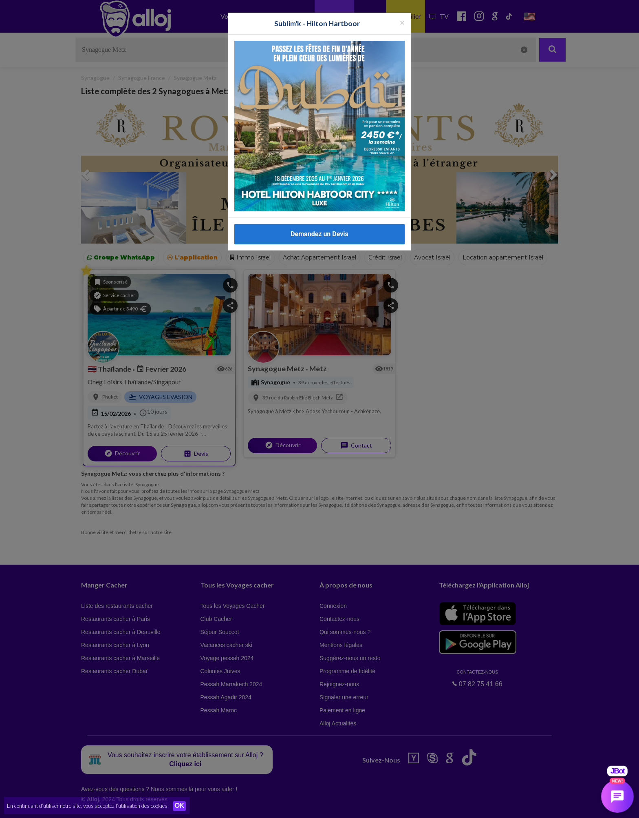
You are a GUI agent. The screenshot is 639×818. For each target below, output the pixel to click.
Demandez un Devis (319, 227)
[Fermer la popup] (402, 15)
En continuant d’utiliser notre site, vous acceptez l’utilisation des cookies (87, 805)
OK (179, 806)
